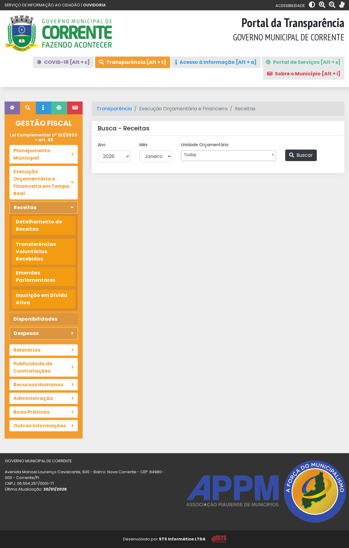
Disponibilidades (35, 318)
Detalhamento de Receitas (39, 225)
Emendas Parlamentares (35, 276)
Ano (102, 145)
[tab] (12, 108)
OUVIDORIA (94, 5)
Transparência (114, 108)
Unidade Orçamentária (204, 145)
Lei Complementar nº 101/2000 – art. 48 (43, 137)
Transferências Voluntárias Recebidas (36, 251)
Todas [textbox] (190, 155)
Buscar (301, 155)
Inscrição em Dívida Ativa (41, 299)
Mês (143, 145)
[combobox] (228, 155)
